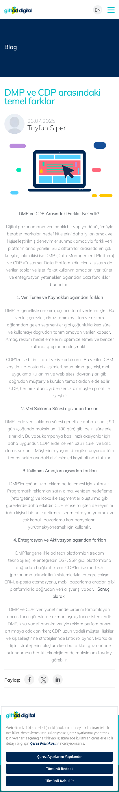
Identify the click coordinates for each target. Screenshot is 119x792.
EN (98, 10)
